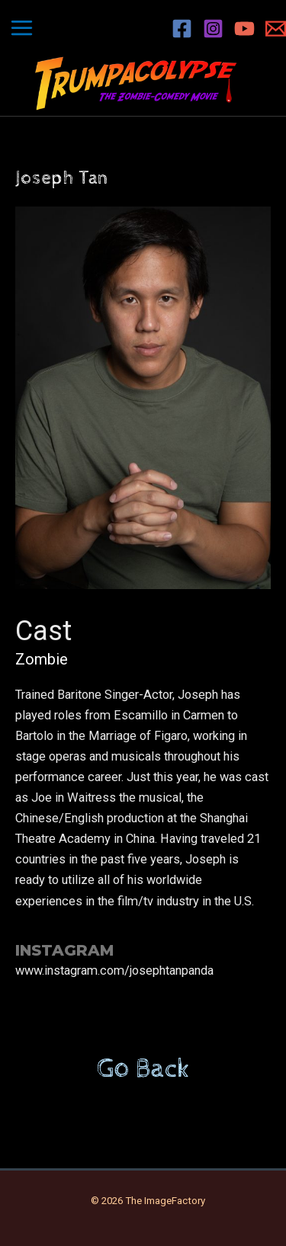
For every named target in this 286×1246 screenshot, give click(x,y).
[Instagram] (213, 28)
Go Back (143, 1069)
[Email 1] (275, 28)
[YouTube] (244, 28)
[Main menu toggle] (22, 28)
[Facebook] (182, 28)
